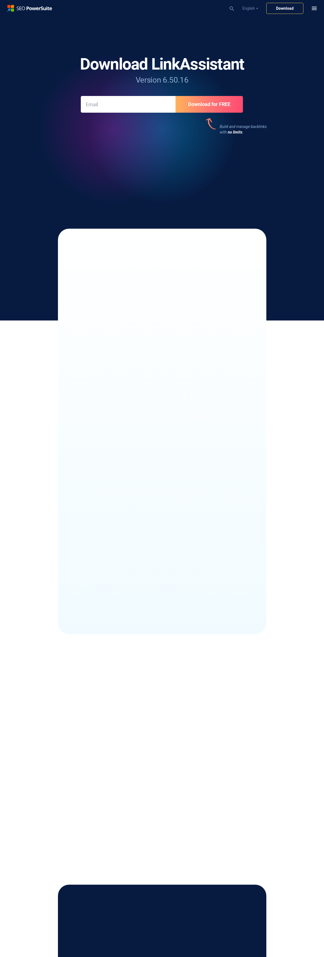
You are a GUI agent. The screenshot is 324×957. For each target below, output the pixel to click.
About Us (227, 795)
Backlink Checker (140, 771)
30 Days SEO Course (142, 869)
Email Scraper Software (51, 756)
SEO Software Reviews (239, 703)
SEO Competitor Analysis (146, 913)
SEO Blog (227, 695)
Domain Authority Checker (147, 906)
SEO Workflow (137, 853)
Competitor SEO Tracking (53, 719)
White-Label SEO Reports (146, 816)
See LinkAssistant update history (162, 484)
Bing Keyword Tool (47, 839)
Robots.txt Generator (143, 719)
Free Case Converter (237, 742)
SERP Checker (43, 703)
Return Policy (72, 932)
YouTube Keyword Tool (51, 832)
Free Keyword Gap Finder (241, 734)
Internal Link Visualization (147, 742)
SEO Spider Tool (138, 695)
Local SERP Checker (48, 695)
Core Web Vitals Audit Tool (147, 726)
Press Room (230, 818)
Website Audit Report (143, 824)
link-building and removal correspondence (146, 306)
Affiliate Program (234, 802)
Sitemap (126, 932)
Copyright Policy (44, 932)
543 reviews (93, 170)
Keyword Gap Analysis (50, 824)
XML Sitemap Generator (146, 711)
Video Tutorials (138, 861)
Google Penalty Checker (145, 898)
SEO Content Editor (142, 703)
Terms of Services (101, 932)
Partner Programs (235, 810)
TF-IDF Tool (135, 734)
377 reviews (136, 170)
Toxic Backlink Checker (144, 779)
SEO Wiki (227, 719)
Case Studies (231, 711)
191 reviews (227, 171)
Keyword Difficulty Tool (50, 816)
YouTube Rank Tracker (50, 711)
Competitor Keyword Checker (56, 793)
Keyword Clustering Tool (52, 808)
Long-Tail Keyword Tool (51, 800)
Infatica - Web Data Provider (244, 765)
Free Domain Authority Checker (246, 726)
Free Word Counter (236, 750)
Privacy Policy (16, 932)
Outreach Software (47, 763)
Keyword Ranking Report (146, 808)
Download (285, 8)
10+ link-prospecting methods (125, 251)
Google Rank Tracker (49, 726)
